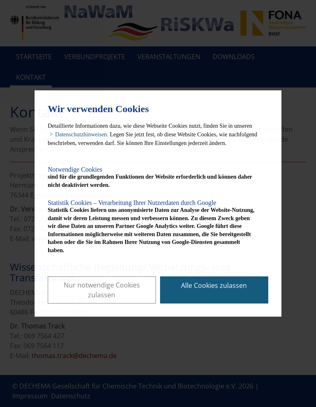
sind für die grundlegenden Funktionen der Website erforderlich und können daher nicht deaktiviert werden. (152, 177)
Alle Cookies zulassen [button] (214, 285)
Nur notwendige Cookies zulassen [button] (102, 290)
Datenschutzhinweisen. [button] (81, 134)
